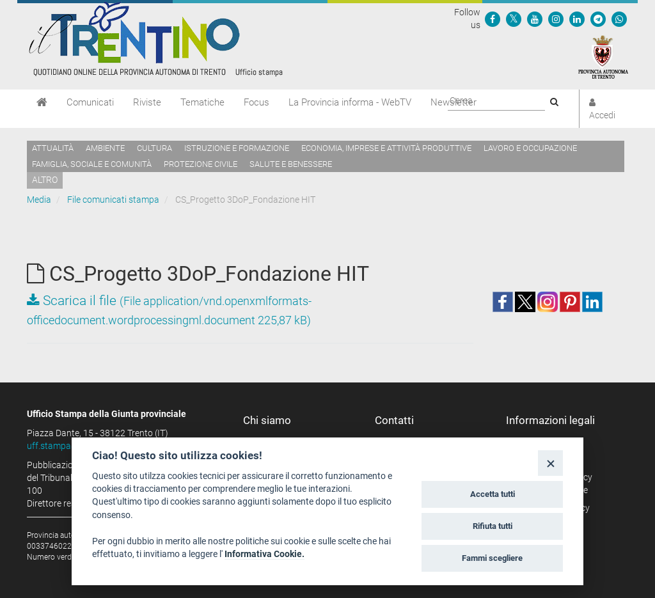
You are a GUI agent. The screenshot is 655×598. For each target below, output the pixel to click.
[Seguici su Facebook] (492, 18)
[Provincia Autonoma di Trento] (603, 56)
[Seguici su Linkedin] (577, 18)
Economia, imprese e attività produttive (386, 148)
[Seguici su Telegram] (598, 18)
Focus (256, 102)
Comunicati (90, 102)
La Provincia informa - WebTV (349, 102)
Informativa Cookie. (264, 554)
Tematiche (202, 102)
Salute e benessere (290, 164)
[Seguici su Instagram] (556, 18)
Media (39, 199)
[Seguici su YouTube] (535, 18)
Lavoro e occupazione (530, 148)
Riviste (147, 102)
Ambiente (105, 148)
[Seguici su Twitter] (514, 18)
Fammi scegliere (492, 558)
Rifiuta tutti (492, 526)
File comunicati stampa (113, 199)
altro (45, 180)
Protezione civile (200, 164)
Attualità (53, 148)
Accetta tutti (492, 494)
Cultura (154, 148)
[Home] (42, 102)
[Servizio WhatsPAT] (619, 18)
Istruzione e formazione (236, 148)
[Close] (550, 462)
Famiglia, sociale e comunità (92, 164)
